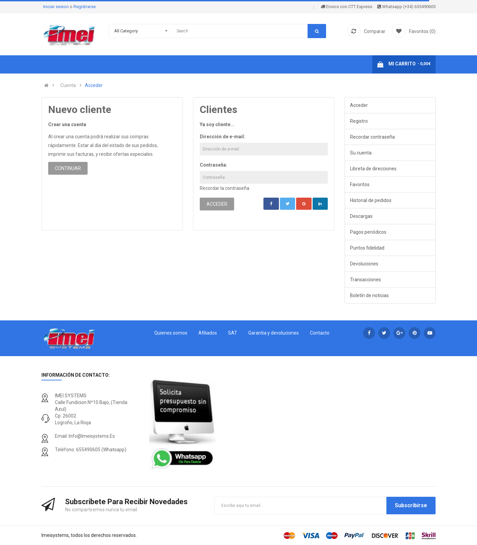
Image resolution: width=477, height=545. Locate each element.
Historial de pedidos (370, 200)
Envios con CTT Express (346, 6)
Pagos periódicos (368, 232)
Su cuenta (361, 152)
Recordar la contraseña (224, 188)
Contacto (319, 333)
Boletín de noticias (369, 295)
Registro (359, 121)
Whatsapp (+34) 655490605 (406, 6)
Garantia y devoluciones (273, 333)
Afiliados (207, 333)
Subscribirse (411, 505)
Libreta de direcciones (373, 168)
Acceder (94, 85)
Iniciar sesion (56, 6)
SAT (232, 333)
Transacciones (365, 279)
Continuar (68, 168)
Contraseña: (213, 165)
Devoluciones (364, 263)
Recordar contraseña (372, 137)
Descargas (361, 216)
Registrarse (84, 6)
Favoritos (360, 184)
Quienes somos (170, 333)
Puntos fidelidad (367, 248)
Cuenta (68, 85)
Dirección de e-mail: (222, 136)
